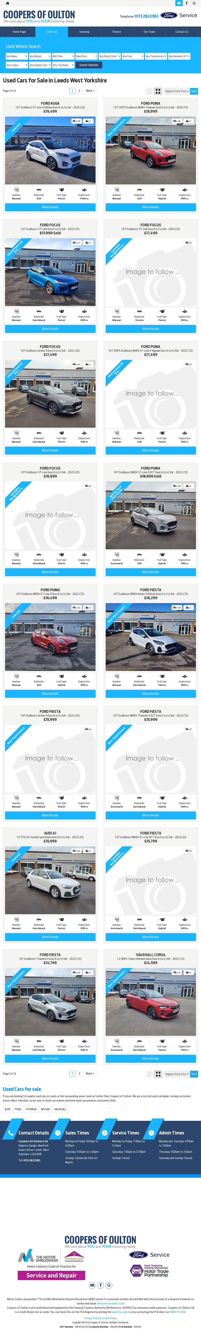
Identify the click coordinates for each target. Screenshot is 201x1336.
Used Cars (52, 31)
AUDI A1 (50, 833)
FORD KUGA (50, 103)
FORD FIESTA (150, 590)
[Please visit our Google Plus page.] (194, 3)
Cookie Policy (109, 1318)
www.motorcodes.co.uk (110, 1303)
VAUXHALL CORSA (150, 955)
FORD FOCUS (50, 225)
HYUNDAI (31, 1109)
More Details (50, 207)
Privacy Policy (91, 1318)
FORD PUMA (150, 103)
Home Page (19, 31)
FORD (18, 1109)
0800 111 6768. (178, 1312)
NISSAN (45, 1109)
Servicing (84, 31)
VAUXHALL (60, 1109)
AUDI (7, 1109)
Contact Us (181, 31)
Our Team (149, 31)
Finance (116, 31)
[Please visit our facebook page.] (186, 3)
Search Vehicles (88, 65)
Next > (90, 91)
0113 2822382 (146, 16)
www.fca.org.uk (121, 1312)
